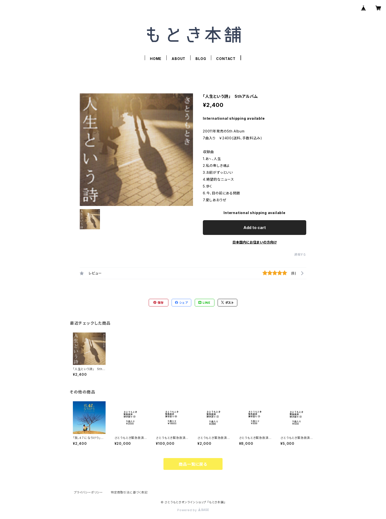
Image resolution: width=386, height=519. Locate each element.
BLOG (200, 59)
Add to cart (254, 227)
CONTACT (226, 59)
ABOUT (178, 59)
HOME (155, 59)
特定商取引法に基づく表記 (129, 492)
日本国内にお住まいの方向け (254, 242)
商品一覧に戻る (193, 464)
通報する (300, 254)
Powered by (193, 510)
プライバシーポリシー (88, 492)
